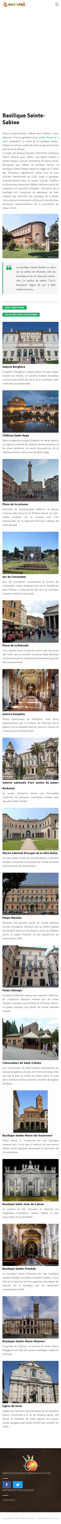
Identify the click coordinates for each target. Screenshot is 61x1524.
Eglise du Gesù (12, 1406)
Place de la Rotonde (15, 645)
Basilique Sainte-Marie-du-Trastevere (27, 1135)
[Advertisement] (26, 62)
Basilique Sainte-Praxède (19, 1268)
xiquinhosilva (51, 1402)
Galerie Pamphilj (13, 714)
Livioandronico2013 (47, 1200)
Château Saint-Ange (15, 435)
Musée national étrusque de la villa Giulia (29, 853)
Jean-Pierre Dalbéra (49, 778)
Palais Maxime (12, 918)
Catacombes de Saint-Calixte (21, 1063)
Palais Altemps (12, 990)
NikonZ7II (49, 1337)
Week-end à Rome (14, 307)
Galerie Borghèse (13, 367)
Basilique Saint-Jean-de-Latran (23, 1204)
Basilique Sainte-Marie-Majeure (23, 1341)
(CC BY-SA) (55, 257)
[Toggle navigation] (57, 4)
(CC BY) (56, 710)
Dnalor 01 (49, 257)
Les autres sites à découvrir (21, 314)
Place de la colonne (15, 504)
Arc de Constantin (14, 577)
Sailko (52, 710)
